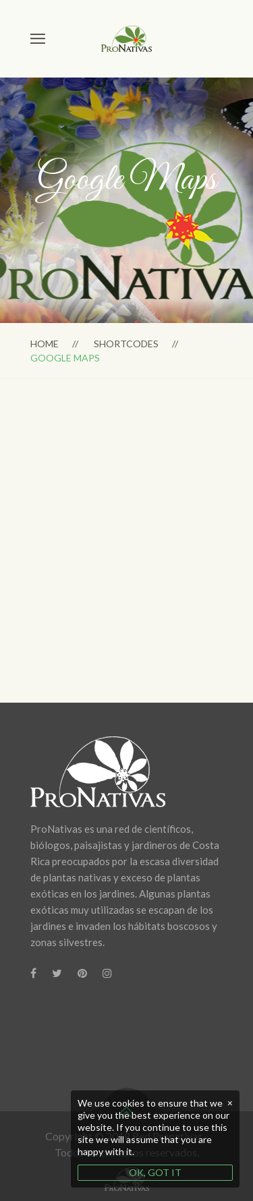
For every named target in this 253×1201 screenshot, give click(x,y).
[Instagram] (107, 973)
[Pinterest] (82, 973)
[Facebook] (33, 973)
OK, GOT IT (155, 1172)
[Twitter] (57, 973)
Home (44, 343)
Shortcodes (126, 343)
